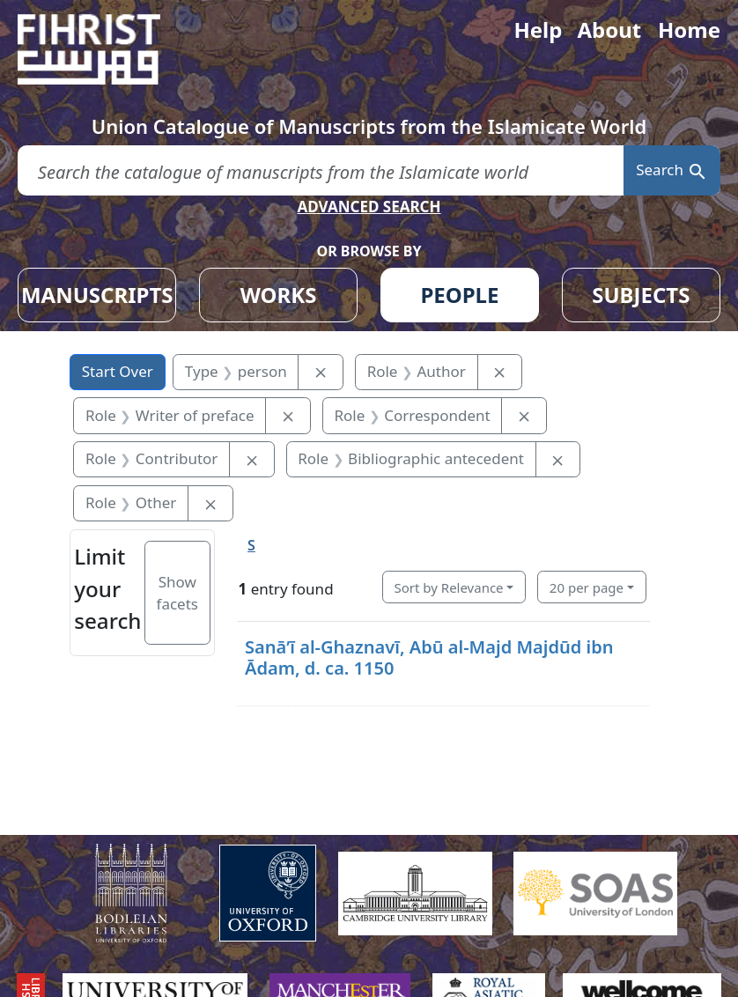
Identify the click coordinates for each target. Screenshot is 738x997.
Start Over (117, 371)
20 (587, 587)
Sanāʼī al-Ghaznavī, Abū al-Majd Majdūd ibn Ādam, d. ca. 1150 (429, 657)
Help (537, 29)
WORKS (278, 294)
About (609, 29)
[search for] (320, 170)
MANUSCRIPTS (97, 294)
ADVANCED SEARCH (368, 206)
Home (689, 29)
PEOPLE (459, 294)
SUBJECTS (641, 294)
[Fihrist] (106, 49)
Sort (449, 587)
